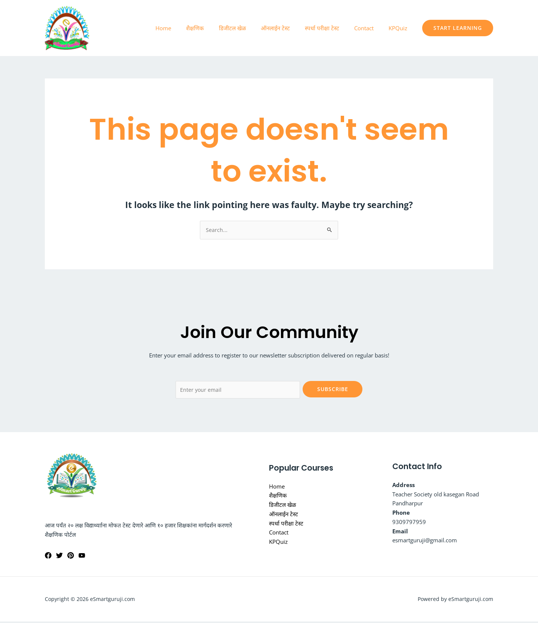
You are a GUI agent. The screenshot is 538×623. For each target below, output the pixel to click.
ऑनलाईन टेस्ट (288, 28)
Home (187, 28)
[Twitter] (59, 557)
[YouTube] (81, 557)
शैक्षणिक (216, 28)
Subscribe (332, 389)
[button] (457, 28)
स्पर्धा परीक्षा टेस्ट (331, 28)
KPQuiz (399, 28)
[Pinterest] (70, 557)
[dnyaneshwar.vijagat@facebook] (48, 557)
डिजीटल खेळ (249, 28)
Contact (369, 28)
